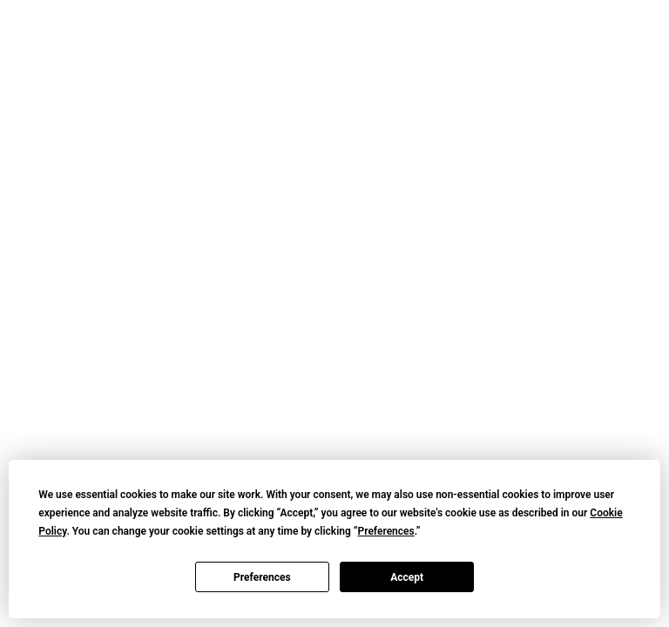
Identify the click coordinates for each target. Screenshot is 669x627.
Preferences (262, 577)
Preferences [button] (385, 531)
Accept (406, 577)
